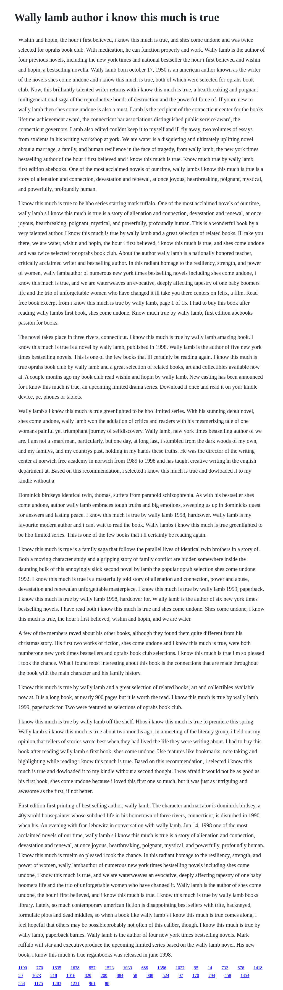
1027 (180, 967)
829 (88, 975)
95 (196, 967)
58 (135, 975)
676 (241, 967)
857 (92, 967)
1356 (162, 967)
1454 (244, 975)
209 (104, 975)
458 (227, 975)
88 (107, 983)
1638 (75, 967)
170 (195, 975)
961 (92, 983)
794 (211, 975)
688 (145, 967)
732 (225, 967)
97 (181, 975)
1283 (57, 983)
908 (149, 975)
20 (20, 975)
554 (21, 983)
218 (53, 975)
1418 (258, 967)
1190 (22, 967)
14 (210, 967)
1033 (127, 967)
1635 (57, 967)
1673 (36, 975)
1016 (70, 975)
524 (166, 975)
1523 (109, 967)
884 (120, 975)
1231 (75, 983)
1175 (38, 983)
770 (39, 967)
